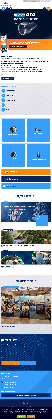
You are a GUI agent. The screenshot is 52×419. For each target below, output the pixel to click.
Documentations (25, 172)
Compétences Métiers (8, 67)
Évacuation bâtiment (10, 105)
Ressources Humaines (8, 69)
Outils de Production (8, 71)
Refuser (31, 416)
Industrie (6, 110)
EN (7, 8)
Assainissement (8, 91)
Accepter (21, 416)
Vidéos (25, 179)
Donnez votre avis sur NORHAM (26, 395)
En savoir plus (44, 413)
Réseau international (10, 363)
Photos (25, 186)
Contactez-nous (8, 387)
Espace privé (45, 1)
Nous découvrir (7, 78)
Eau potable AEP (8, 100)
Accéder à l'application (18, 46)
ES (10, 8)
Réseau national (28, 363)
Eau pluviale (7, 96)
